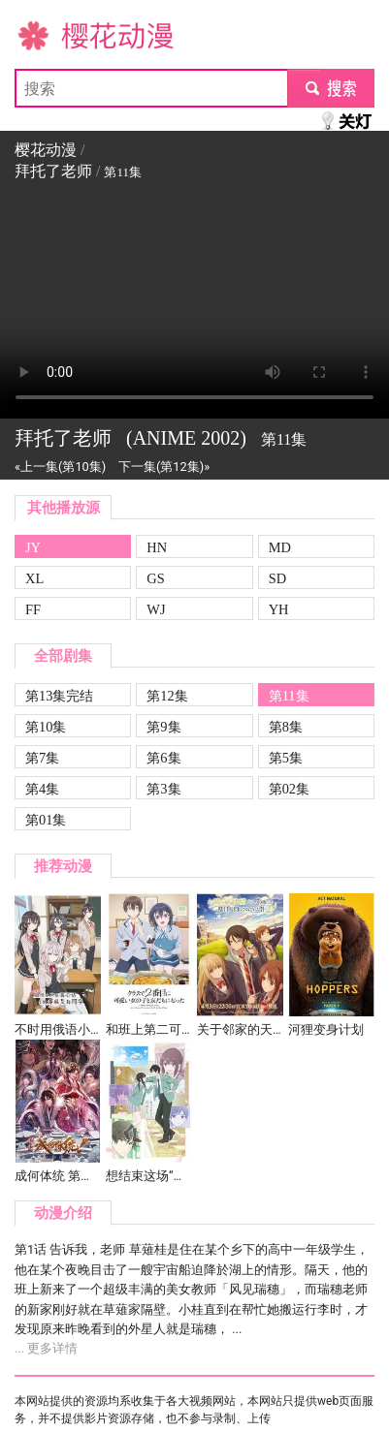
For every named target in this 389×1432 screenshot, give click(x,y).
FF (33, 609)
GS (155, 578)
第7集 (42, 757)
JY (33, 547)
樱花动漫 (46, 34)
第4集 (42, 788)
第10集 (45, 726)
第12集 (166, 695)
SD (277, 578)
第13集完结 (59, 695)
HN (156, 547)
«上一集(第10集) (60, 466)
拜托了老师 (53, 171)
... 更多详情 (46, 1348)
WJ (155, 609)
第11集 (289, 695)
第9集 (163, 726)
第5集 (286, 757)
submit (330, 87)
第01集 (45, 819)
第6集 (163, 757)
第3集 (163, 788)
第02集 (289, 788)
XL (34, 578)
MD (280, 547)
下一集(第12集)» (164, 466)
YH (279, 609)
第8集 (286, 726)
